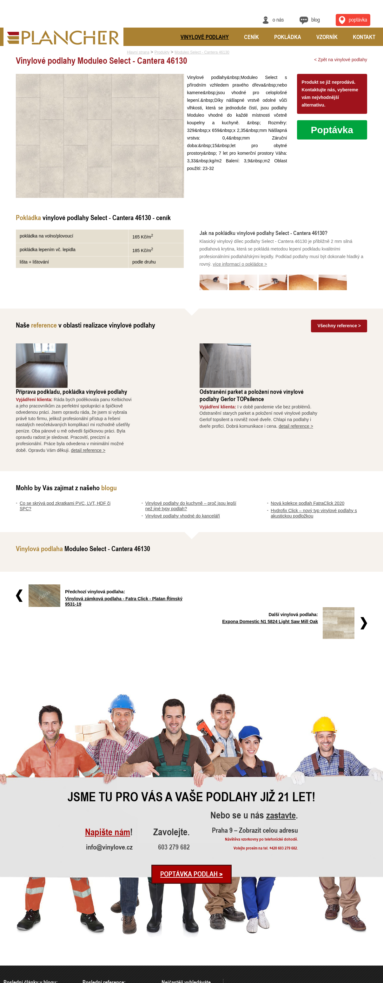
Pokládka (287, 36)
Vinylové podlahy (205, 36)
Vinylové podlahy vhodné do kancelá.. (33, 943)
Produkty (162, 52)
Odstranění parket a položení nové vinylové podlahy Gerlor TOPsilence (300, 352)
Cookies (374, 978)
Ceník (251, 36)
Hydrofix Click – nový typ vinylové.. (31, 960)
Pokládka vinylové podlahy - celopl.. (111, 960)
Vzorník (327, 36)
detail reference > (137, 407)
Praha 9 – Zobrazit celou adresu (257, 764)
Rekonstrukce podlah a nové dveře (110, 951)
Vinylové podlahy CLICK (181, 951)
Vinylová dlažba (174, 926)
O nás (277, 19)
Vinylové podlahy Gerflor (181, 960)
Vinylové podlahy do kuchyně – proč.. (33, 935)
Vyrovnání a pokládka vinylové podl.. (112, 943)
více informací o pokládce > (240, 266)
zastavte (282, 749)
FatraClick (170, 943)
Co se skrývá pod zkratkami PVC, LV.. (33, 926)
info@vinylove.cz (109, 781)
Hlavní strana (138, 52)
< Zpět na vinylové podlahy (340, 59)
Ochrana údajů (356, 978)
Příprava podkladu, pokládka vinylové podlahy (120, 348)
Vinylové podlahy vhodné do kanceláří (182, 472)
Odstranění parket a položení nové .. (111, 935)
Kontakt (364, 36)
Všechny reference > (339, 327)
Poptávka (332, 130)
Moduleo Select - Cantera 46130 (202, 52)
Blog (315, 19)
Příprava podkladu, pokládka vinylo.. (111, 926)
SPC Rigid (170, 935)
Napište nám (106, 766)
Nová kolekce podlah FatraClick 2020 (307, 460)
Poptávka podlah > (191, 808)
